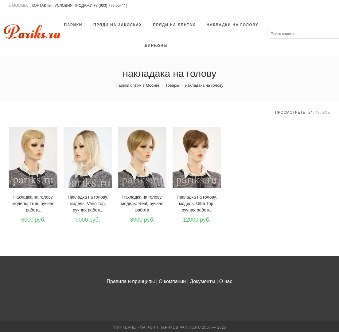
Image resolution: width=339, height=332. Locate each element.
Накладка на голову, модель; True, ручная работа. (33, 203)
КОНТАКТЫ (42, 5)
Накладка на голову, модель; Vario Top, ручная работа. (88, 203)
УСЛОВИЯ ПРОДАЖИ (73, 5)
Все (326, 112)
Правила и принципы (131, 281)
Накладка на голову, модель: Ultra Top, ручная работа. (197, 203)
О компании (172, 281)
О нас (225, 281)
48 (317, 112)
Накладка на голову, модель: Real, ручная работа (142, 203)
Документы (202, 281)
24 (310, 112)
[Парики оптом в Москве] (137, 85)
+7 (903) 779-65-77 (109, 5)
